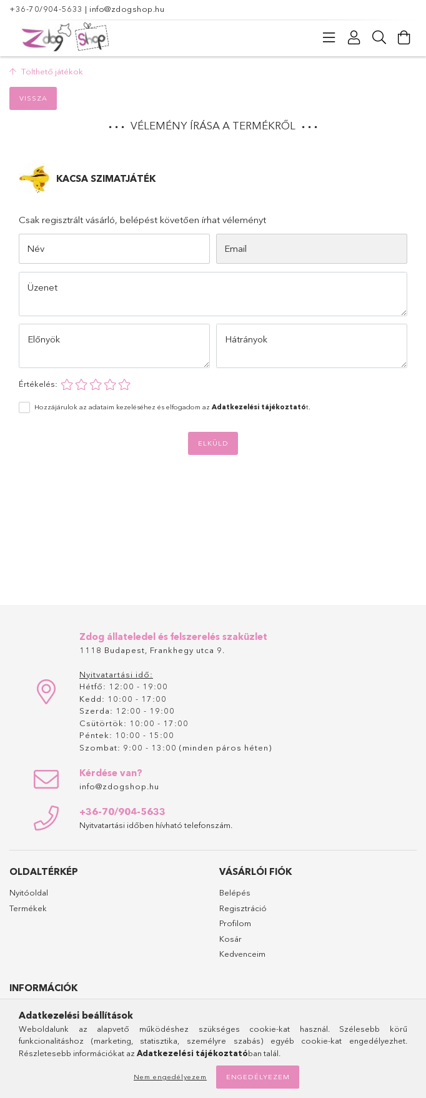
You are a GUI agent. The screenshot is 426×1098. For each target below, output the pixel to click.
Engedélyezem (258, 1076)
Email (235, 248)
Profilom (235, 923)
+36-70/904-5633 (46, 9)
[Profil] (354, 37)
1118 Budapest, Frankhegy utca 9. (152, 650)
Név (35, 248)
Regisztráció (243, 908)
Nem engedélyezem (170, 1076)
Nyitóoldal (28, 892)
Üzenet (42, 287)
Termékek (28, 908)
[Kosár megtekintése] (404, 37)
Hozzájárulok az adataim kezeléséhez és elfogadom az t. (172, 406)
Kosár (230, 939)
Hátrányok (246, 339)
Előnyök (43, 339)
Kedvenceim (242, 954)
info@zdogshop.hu (126, 9)
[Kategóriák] (329, 37)
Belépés (234, 892)
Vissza (33, 98)
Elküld (213, 443)
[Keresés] (379, 37)
